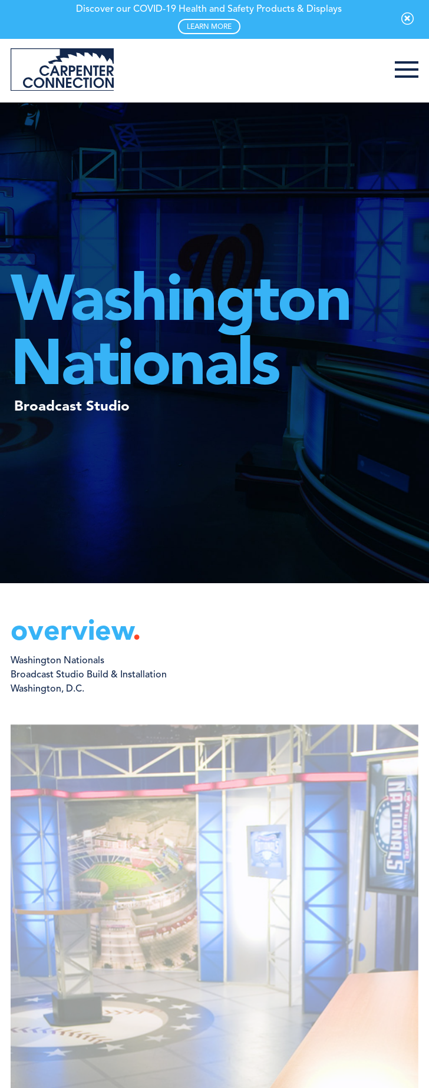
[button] (406, 70)
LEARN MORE (209, 27)
